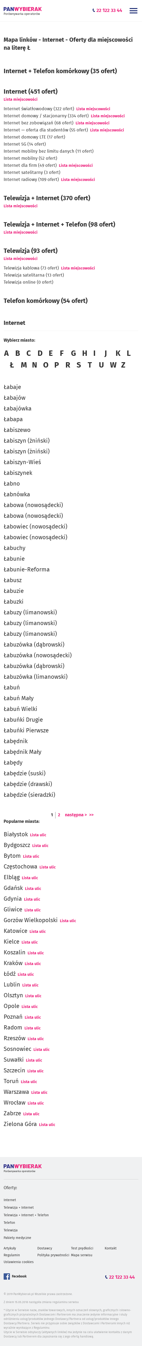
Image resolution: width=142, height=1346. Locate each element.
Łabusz (13, 580)
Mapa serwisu (81, 1255)
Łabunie (14, 559)
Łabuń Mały (19, 698)
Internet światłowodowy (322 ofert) (39, 109)
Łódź (10, 974)
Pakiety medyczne (17, 1238)
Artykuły (10, 1248)
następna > (76, 815)
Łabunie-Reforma (27, 570)
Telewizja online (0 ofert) (28, 282)
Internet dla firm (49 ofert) (30, 165)
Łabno (12, 484)
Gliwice (13, 910)
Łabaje (12, 387)
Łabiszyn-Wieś (22, 462)
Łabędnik (16, 741)
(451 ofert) (30, 92)
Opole (11, 1006)
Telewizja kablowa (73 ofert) (31, 268)
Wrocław (14, 1103)
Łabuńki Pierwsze (26, 731)
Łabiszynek (18, 473)
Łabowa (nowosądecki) (33, 505)
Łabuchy (14, 548)
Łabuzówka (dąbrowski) (34, 645)
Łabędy (13, 763)
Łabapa (13, 419)
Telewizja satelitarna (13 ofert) (34, 275)
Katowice (15, 931)
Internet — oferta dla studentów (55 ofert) (46, 130)
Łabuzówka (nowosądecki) (38, 655)
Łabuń (12, 688)
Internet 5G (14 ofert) (25, 144)
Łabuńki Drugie (23, 720)
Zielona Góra (20, 1124)
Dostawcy (44, 1248)
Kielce (11, 942)
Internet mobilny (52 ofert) (30, 158)
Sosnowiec (17, 1049)
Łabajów (14, 398)
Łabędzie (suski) (25, 774)
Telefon (9, 1223)
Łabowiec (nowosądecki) (35, 527)
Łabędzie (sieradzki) (29, 795)
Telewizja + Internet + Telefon (26, 1215)
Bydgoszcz (17, 845)
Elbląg (12, 877)
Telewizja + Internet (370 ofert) (47, 198)
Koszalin (14, 953)
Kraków (13, 963)
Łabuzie (14, 591)
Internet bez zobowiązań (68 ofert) (38, 123)
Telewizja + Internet (19, 1207)
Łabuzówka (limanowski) (36, 677)
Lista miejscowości (21, 99)
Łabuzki (14, 602)
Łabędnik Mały (22, 752)
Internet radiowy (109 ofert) (31, 180)
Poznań (13, 1017)
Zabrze (12, 1114)
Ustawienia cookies (19, 1262)
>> (91, 815)
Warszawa (16, 1092)
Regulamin (12, 1255)
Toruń (11, 1081)
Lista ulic (38, 835)
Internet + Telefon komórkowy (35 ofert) (60, 71)
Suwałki (14, 1060)
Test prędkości (82, 1248)
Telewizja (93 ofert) (30, 251)
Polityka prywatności (53, 1255)
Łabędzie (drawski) (28, 784)
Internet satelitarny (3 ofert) (32, 172)
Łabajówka (18, 409)
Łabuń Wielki (20, 709)
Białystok (16, 835)
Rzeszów (14, 1038)
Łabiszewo (17, 430)
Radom (13, 1028)
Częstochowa (20, 867)
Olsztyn (13, 995)
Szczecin (14, 1071)
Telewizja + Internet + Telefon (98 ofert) (59, 224)
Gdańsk (13, 888)
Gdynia (13, 899)
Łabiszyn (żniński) (27, 441)
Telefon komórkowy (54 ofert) (45, 301)
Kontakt (111, 1248)
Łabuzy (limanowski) (30, 613)
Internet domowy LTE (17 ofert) (34, 137)
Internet (10, 1200)
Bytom (12, 856)
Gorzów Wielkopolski (31, 920)
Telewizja (11, 1230)
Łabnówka (17, 495)
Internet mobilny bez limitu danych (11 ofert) (49, 151)
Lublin (12, 985)
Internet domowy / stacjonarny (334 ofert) (46, 116)
